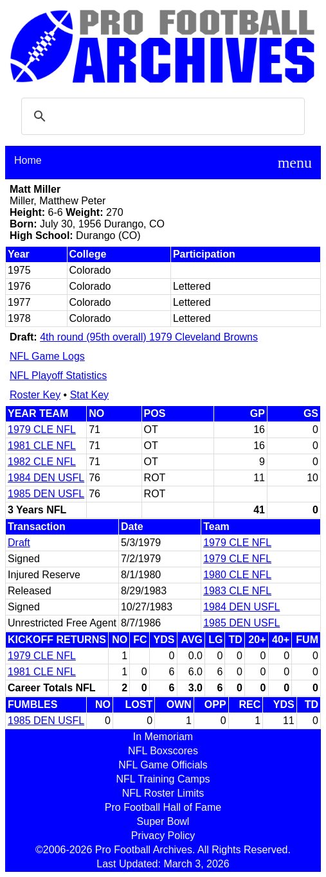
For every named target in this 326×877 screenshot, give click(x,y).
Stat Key (89, 394)
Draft (19, 542)
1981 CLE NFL (42, 445)
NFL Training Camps (163, 779)
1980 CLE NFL (237, 574)
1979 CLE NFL (42, 429)
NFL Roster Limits (163, 793)
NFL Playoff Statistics (58, 375)
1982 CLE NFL (42, 461)
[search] (161, 116)
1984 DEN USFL (46, 477)
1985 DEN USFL (46, 493)
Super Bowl (163, 821)
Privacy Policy (163, 835)
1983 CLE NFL (237, 590)
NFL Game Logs (47, 356)
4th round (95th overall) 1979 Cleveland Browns (149, 337)
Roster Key (35, 394)
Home (28, 160)
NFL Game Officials (163, 764)
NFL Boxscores (163, 750)
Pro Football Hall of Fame (163, 807)
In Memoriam (163, 736)
